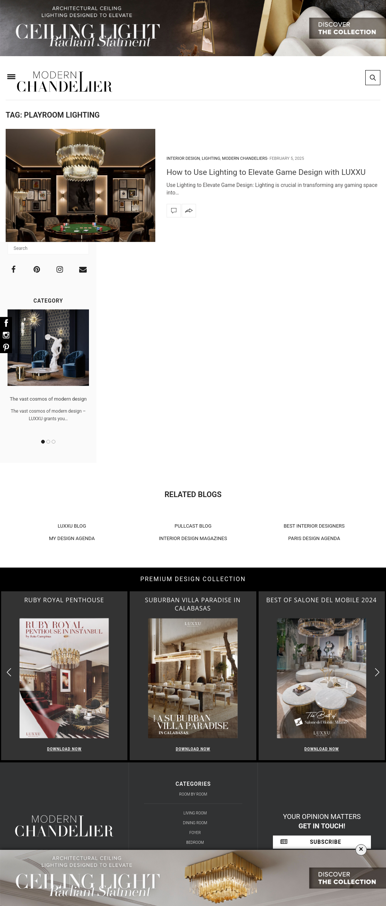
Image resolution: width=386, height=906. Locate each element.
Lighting (211, 158)
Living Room (195, 813)
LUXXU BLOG (72, 526)
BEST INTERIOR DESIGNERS (314, 526)
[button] (377, 672)
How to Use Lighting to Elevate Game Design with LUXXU (266, 172)
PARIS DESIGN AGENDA (314, 538)
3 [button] (53, 442)
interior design (183, 158)
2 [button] (48, 442)
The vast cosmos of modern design (48, 399)
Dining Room (195, 823)
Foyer (195, 833)
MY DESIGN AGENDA (72, 538)
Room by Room (193, 794)
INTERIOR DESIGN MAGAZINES (193, 538)
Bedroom (195, 842)
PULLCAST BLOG (193, 526)
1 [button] (43, 442)
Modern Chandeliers (244, 158)
